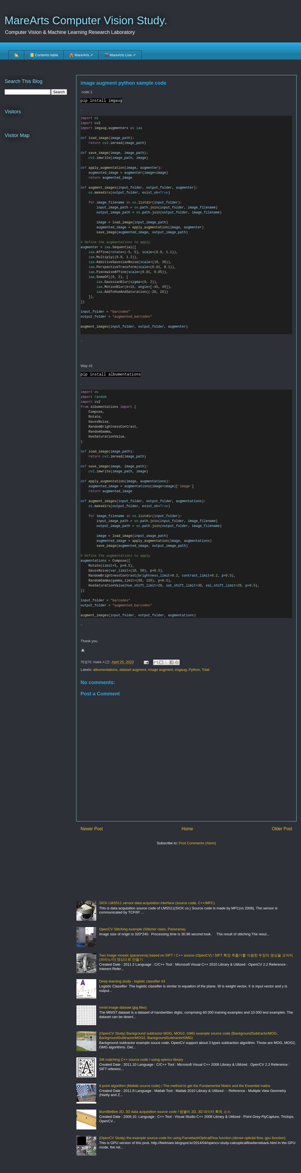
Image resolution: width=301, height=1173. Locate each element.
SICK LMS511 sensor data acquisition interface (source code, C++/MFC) (157, 903)
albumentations (105, 670)
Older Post (282, 829)
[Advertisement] (99, 871)
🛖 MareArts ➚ (81, 55)
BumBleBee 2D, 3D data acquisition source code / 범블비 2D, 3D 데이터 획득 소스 (165, 1112)
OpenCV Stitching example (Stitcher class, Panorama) (142, 929)
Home (187, 829)
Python (194, 670)
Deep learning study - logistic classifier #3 (132, 981)
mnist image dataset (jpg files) (123, 1008)
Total (205, 670)
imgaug (181, 670)
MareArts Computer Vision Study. (85, 20)
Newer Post (92, 829)
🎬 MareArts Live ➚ (120, 55)
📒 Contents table (44, 55)
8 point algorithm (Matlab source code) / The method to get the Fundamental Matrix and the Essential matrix (184, 1086)
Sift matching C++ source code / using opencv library (141, 1060)
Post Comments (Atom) (197, 843)
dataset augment (132, 670)
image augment (160, 670)
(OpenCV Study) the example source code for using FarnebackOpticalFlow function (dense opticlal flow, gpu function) (192, 1138)
